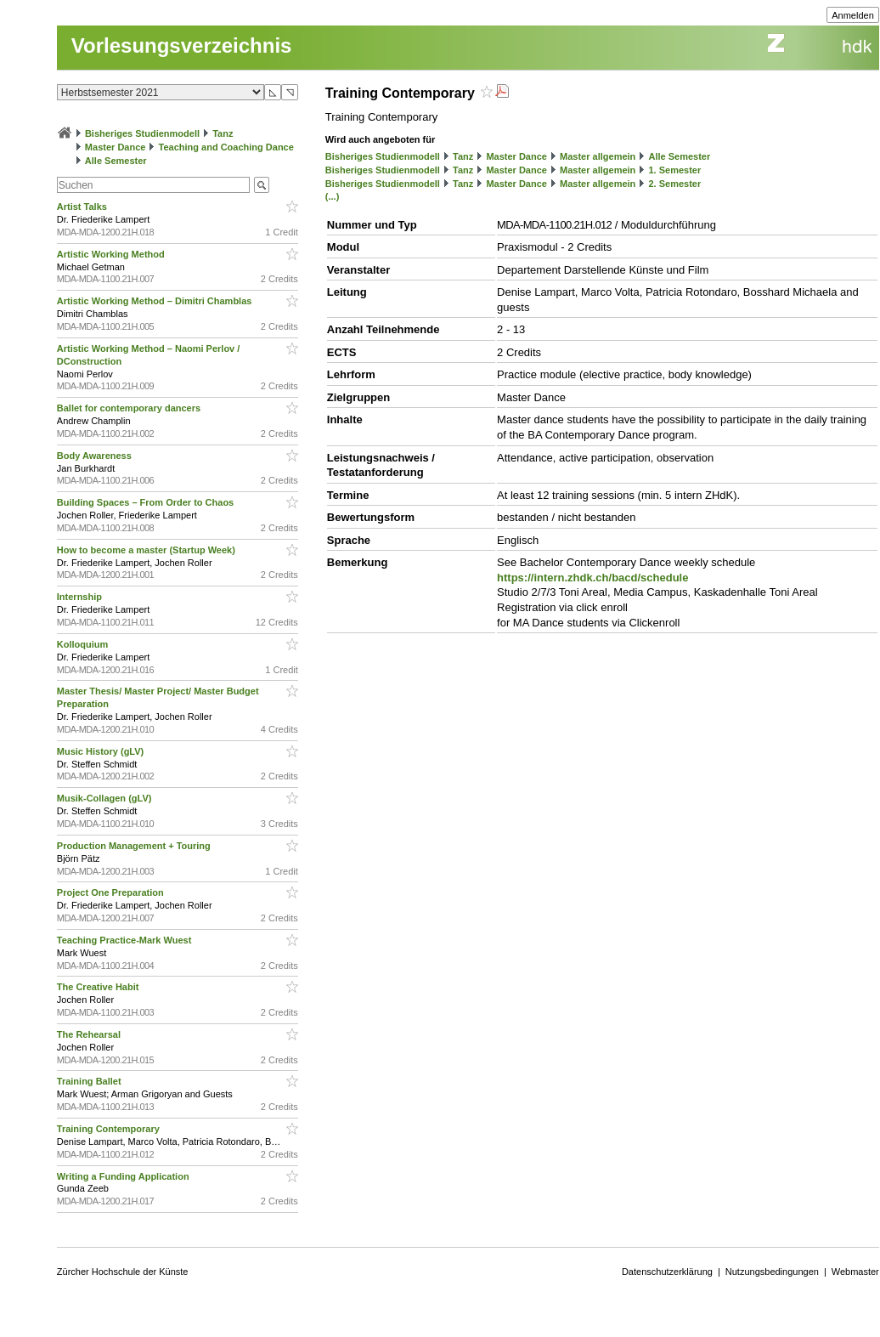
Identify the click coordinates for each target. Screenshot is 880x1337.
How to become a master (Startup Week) (147, 550)
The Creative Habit (99, 987)
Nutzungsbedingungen (772, 1271)
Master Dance (115, 147)
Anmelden (853, 15)
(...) (332, 196)
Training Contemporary (109, 1129)
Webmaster (855, 1271)
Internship (80, 597)
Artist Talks (83, 206)
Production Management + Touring (135, 846)
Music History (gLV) (102, 751)
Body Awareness (95, 455)
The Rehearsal (90, 1034)
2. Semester (674, 183)
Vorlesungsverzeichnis (181, 45)
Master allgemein (597, 156)
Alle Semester (116, 161)
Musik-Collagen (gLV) (106, 798)
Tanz (222, 133)
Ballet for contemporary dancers (130, 408)
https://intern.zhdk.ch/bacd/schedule (592, 577)
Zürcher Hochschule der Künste (123, 1271)
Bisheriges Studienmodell (142, 133)
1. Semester (674, 170)
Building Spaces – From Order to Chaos (146, 502)
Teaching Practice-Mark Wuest (126, 940)
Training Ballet (90, 1081)
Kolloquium (84, 644)
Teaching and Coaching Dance (226, 147)
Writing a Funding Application (124, 1176)
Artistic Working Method (112, 254)
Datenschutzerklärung (667, 1271)
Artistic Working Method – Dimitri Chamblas (156, 301)
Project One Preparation (111, 892)
